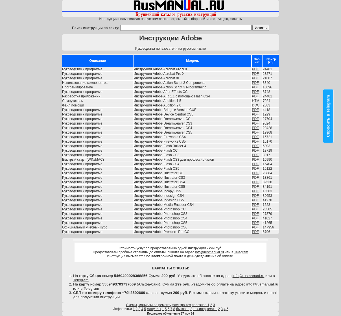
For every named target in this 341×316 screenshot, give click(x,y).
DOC (255, 105)
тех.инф (199, 309)
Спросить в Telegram (328, 116)
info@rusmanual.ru (209, 252)
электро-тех (181, 305)
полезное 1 (200, 305)
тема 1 (212, 309)
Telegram (241, 252)
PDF (255, 69)
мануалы (154, 309)
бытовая (182, 309)
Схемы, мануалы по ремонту (149, 305)
